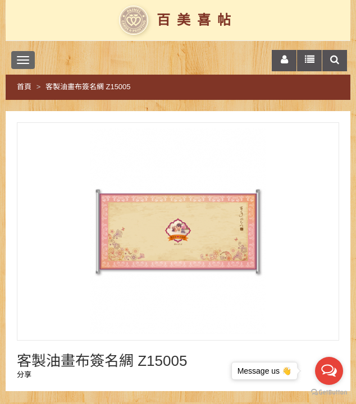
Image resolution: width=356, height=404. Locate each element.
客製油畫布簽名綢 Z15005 (88, 86)
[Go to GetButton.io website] (329, 392)
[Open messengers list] (329, 371)
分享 (24, 374)
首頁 (24, 86)
